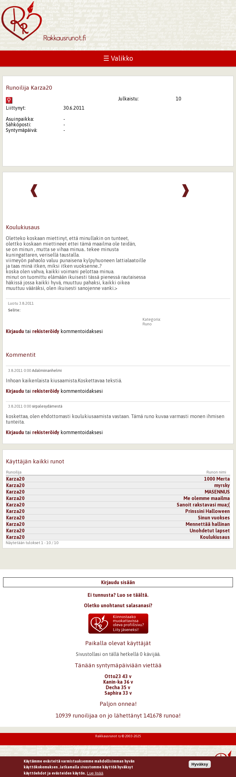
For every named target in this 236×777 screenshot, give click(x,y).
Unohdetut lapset (210, 530)
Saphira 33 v (118, 693)
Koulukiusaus (215, 537)
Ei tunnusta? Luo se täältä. (118, 595)
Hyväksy (199, 764)
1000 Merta (217, 479)
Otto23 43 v (118, 676)
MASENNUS (217, 491)
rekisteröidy (45, 331)
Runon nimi (216, 472)
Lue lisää (95, 773)
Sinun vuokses (214, 517)
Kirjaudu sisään (118, 582)
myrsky (222, 485)
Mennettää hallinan (208, 524)
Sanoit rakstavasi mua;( (203, 504)
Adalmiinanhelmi (47, 370)
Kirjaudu (15, 331)
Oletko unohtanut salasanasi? (118, 605)
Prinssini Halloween (207, 511)
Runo (147, 324)
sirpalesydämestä (47, 406)
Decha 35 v (118, 687)
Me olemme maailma (206, 498)
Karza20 (15, 479)
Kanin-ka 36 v (118, 682)
